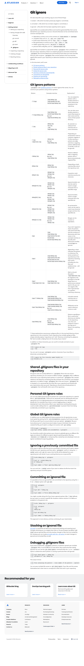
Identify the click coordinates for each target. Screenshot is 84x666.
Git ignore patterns (39, 64)
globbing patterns (46, 87)
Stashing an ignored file (40, 75)
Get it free (62, 2)
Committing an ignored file (41, 74)
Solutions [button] (33, 3)
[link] (76, 2)
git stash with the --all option (56, 538)
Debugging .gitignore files (40, 77)
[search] (70, 3)
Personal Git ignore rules (40, 68)
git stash (32, 532)
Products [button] (24, 3)
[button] (42, 3)
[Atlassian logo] (12, 3)
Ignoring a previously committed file (43, 72)
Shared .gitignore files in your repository (45, 66)
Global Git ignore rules (40, 70)
